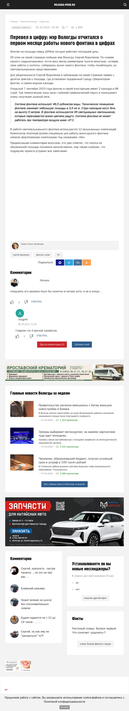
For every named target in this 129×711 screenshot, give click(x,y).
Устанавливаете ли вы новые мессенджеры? (91, 566)
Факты (77, 618)
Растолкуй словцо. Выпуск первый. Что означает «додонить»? (94, 630)
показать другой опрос (95, 598)
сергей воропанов (21, 254)
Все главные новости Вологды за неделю (64, 484)
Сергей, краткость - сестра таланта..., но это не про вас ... (38, 572)
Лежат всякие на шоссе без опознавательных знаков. (36, 604)
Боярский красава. (33, 588)
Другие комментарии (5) (52, 344)
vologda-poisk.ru (64, 5)
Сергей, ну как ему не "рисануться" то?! (35, 633)
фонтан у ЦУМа (43, 254)
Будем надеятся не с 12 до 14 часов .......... (38, 619)
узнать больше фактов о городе (95, 644)
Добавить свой (82, 344)
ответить (36, 301)
